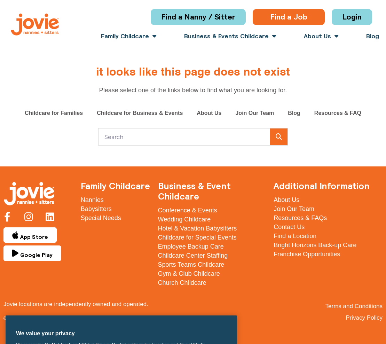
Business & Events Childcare (230, 36)
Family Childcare (128, 36)
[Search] (278, 136)
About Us (321, 36)
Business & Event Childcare (194, 191)
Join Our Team (254, 113)
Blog (372, 36)
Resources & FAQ (337, 113)
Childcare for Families (54, 113)
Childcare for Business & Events (140, 113)
